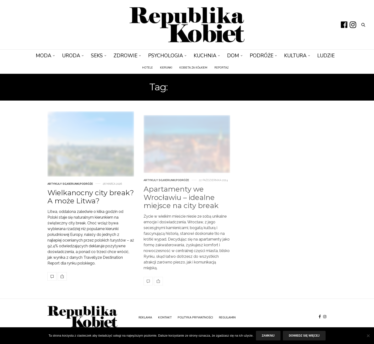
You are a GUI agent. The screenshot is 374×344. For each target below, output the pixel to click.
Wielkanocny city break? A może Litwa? (90, 206)
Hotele (147, 68)
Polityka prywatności (195, 317)
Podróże (261, 55)
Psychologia (165, 55)
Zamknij (268, 335)
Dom (233, 55)
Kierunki (166, 68)
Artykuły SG (57, 193)
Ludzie (326, 55)
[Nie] (368, 335)
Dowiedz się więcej (304, 335)
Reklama (145, 317)
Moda (43, 55)
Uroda (71, 55)
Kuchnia (205, 55)
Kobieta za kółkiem (193, 68)
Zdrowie (125, 55)
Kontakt (165, 317)
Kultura (295, 55)
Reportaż (221, 68)
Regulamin (227, 317)
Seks (97, 55)
